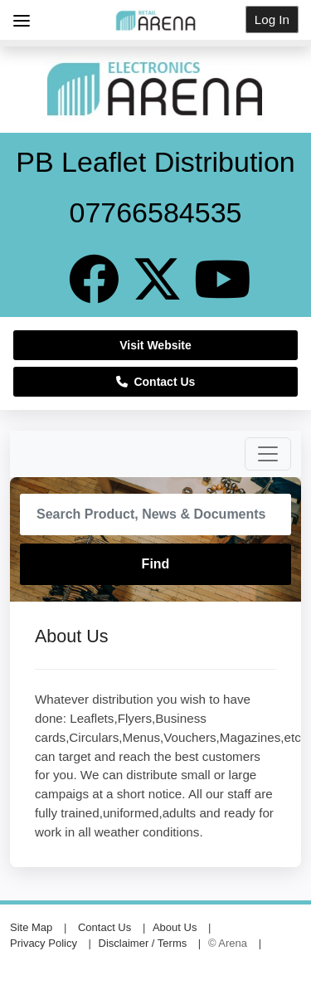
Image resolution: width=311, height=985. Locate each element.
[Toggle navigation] (268, 454)
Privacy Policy (43, 943)
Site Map (31, 927)
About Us (175, 927)
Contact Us (156, 381)
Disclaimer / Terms (143, 943)
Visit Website (155, 345)
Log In (272, 19)
